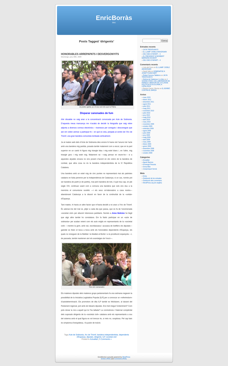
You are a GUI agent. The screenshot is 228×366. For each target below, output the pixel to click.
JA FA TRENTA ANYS (150, 49)
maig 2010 (146, 117)
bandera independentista (107, 335)
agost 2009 (147, 131)
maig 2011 (146, 108)
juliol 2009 (146, 133)
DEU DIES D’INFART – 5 (152, 54)
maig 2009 (146, 137)
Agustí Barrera (148, 162)
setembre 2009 (148, 128)
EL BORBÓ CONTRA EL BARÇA (156, 89)
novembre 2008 (148, 151)
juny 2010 (146, 115)
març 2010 (146, 122)
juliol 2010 (146, 113)
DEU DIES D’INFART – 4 (152, 60)
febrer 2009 (147, 144)
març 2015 (146, 97)
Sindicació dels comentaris (152, 180)
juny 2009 (146, 135)
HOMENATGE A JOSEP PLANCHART (153, 72)
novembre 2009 (148, 124)
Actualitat (94, 339)
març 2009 (146, 142)
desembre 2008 (148, 148)
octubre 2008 (147, 153)
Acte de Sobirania (76, 335)
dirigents (97, 337)
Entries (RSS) (106, 359)
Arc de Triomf (90, 335)
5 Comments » (105, 339)
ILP (104, 337)
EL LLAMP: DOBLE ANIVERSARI (155, 52)
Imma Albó (146, 167)
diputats (90, 337)
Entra (145, 176)
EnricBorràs (114, 17)
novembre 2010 (148, 111)
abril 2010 (146, 119)
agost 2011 (147, 104)
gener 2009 (147, 146)
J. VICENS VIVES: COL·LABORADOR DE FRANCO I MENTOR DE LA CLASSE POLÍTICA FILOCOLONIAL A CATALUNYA (156, 82)
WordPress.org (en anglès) (152, 183)
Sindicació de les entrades (152, 178)
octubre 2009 (147, 126)
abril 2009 (146, 139)
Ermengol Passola (149, 164)
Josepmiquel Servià (150, 169)
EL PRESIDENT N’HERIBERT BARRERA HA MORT (153, 57)
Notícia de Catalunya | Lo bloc (153, 79)
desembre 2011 (148, 102)
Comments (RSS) (120, 359)
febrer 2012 (147, 99)
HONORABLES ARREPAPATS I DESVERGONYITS (90, 54)
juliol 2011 (146, 106)
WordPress (126, 357)
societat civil (111, 337)
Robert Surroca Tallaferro (152, 75)
